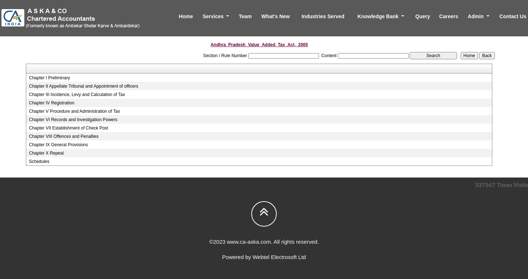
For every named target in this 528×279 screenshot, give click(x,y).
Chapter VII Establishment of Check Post (68, 128)
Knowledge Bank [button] (379, 16)
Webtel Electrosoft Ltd (279, 257)
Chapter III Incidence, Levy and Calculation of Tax (77, 94)
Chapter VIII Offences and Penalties (63, 136)
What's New (275, 16)
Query (422, 16)
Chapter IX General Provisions (58, 144)
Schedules (39, 161)
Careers (448, 16)
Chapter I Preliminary (49, 77)
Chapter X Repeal (46, 153)
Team (245, 16)
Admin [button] (476, 16)
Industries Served (323, 16)
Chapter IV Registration (51, 102)
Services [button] (213, 16)
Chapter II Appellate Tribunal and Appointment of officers (83, 86)
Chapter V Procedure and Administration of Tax (74, 111)
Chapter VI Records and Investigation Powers (73, 119)
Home (186, 16)
